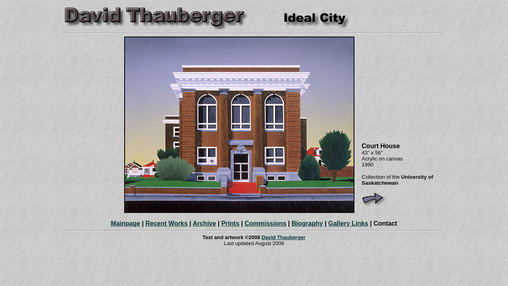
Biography (307, 223)
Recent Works (166, 223)
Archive (204, 223)
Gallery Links (348, 223)
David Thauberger (284, 237)
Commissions (265, 223)
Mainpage (125, 223)
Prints (230, 223)
